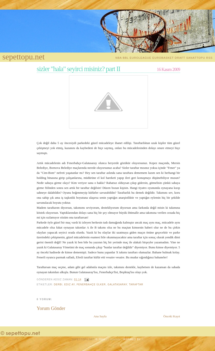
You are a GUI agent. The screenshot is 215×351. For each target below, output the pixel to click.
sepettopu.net (23, 56)
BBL (126, 57)
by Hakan (113, 339)
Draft (180, 57)
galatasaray (117, 284)
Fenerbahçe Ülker (91, 284)
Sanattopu (195, 57)
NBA (118, 57)
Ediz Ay (69, 284)
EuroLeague (140, 57)
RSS (209, 57)
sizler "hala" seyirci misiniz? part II (78, 69)
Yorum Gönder (51, 308)
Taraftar (136, 284)
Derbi (58, 284)
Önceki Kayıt (171, 316)
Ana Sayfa (100, 316)
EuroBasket (163, 57)
